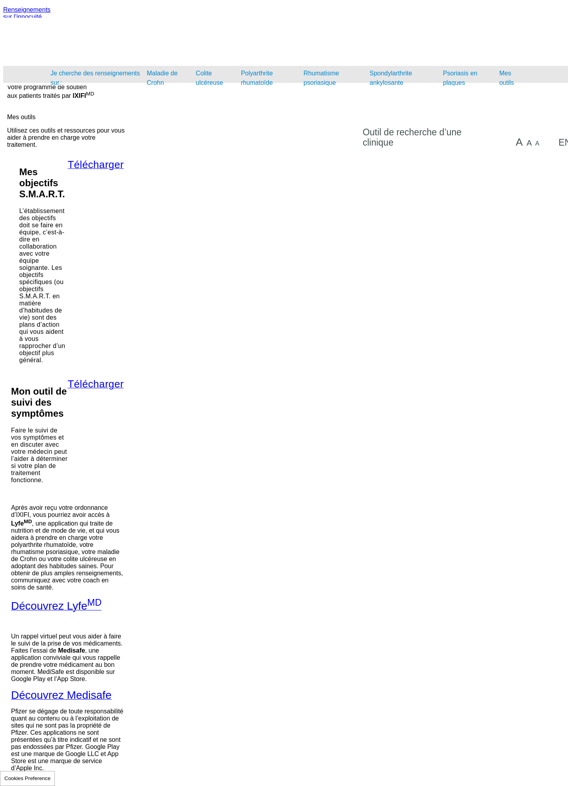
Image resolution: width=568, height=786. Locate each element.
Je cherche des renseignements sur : (95, 78)
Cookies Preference (27, 778)
